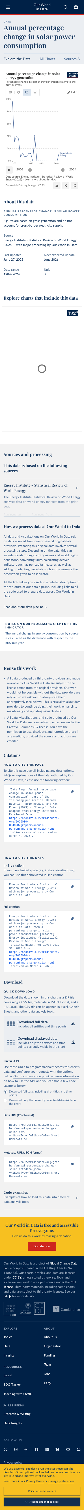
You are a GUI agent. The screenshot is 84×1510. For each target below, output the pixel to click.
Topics (8, 1356)
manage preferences (61, 1481)
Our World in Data (42, 7)
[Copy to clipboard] (67, 791)
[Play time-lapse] (9, 170)
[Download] (56, 185)
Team (47, 1383)
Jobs (47, 1393)
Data (7, 1365)
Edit (74, 92)
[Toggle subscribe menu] (75, 7)
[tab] (10, 92)
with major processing (31, 245)
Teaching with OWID (18, 1413)
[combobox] (66, 7)
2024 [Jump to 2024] (72, 169)
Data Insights (13, 1442)
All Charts (47, 59)
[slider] (30, 170)
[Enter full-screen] (74, 185)
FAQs (7, 1315)
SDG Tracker (12, 1404)
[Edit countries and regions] (72, 92)
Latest (8, 1394)
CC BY (41, 185)
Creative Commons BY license (27, 727)
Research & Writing (17, 1433)
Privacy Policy (35, 1481)
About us (50, 1356)
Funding (49, 1374)
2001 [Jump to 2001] (20, 169)
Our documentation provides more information (46, 1091)
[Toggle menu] (8, 7)
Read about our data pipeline (25, 607)
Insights (9, 1374)
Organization (53, 1365)
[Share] (65, 185)
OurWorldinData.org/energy (21, 185)
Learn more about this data (40, 179)
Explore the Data (17, 59)
